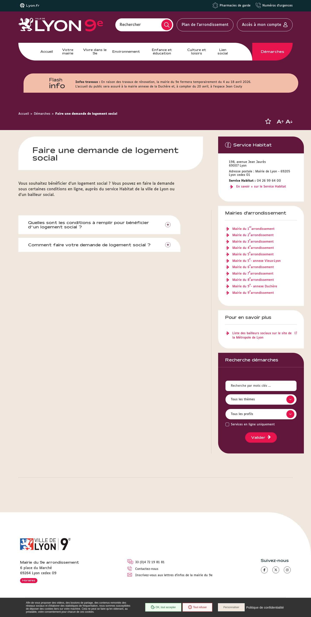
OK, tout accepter (163, 607)
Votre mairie (67, 51)
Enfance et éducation (162, 51)
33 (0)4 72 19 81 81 (150, 562)
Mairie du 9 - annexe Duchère (254, 287)
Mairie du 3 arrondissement (253, 242)
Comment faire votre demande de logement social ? (89, 244)
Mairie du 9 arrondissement (253, 293)
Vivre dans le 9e (94, 51)
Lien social (222, 51)
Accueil (46, 51)
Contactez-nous (146, 569)
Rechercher (130, 25)
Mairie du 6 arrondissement (253, 267)
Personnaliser (231, 607)
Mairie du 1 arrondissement (253, 229)
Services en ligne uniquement (253, 424)
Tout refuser (197, 607)
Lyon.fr (33, 5)
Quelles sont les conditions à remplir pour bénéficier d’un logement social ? (88, 224)
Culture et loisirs (196, 51)
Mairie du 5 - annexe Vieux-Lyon (256, 261)
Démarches (272, 52)
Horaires (28, 580)
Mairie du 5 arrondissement (253, 255)
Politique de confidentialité (265, 607)
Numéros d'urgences (277, 5)
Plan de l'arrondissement (205, 25)
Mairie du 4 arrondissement (253, 248)
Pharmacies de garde (235, 5)
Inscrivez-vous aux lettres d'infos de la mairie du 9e (174, 575)
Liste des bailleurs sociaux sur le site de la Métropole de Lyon (262, 335)
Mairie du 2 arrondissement (253, 235)
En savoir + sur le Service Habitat (261, 186)
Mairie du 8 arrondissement (253, 280)
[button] (268, 121)
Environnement (126, 51)
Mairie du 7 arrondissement (252, 274)
